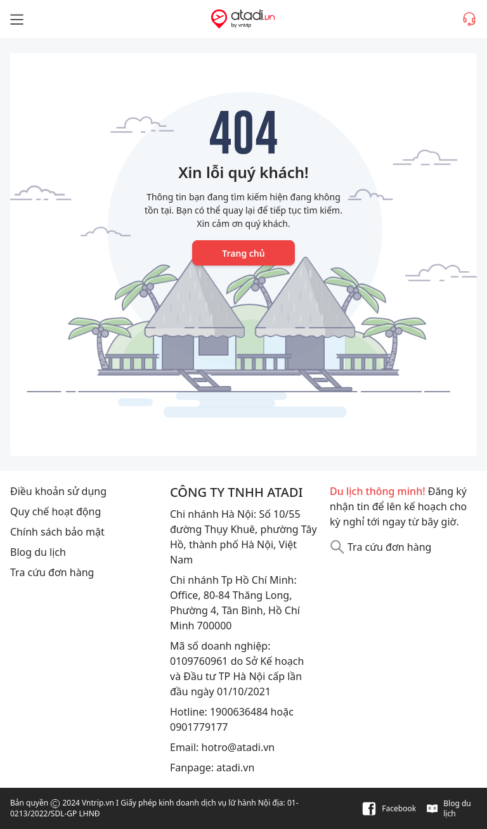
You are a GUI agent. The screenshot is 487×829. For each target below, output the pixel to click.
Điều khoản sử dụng (58, 491)
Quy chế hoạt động (55, 511)
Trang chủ (243, 253)
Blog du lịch (38, 552)
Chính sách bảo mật (57, 532)
